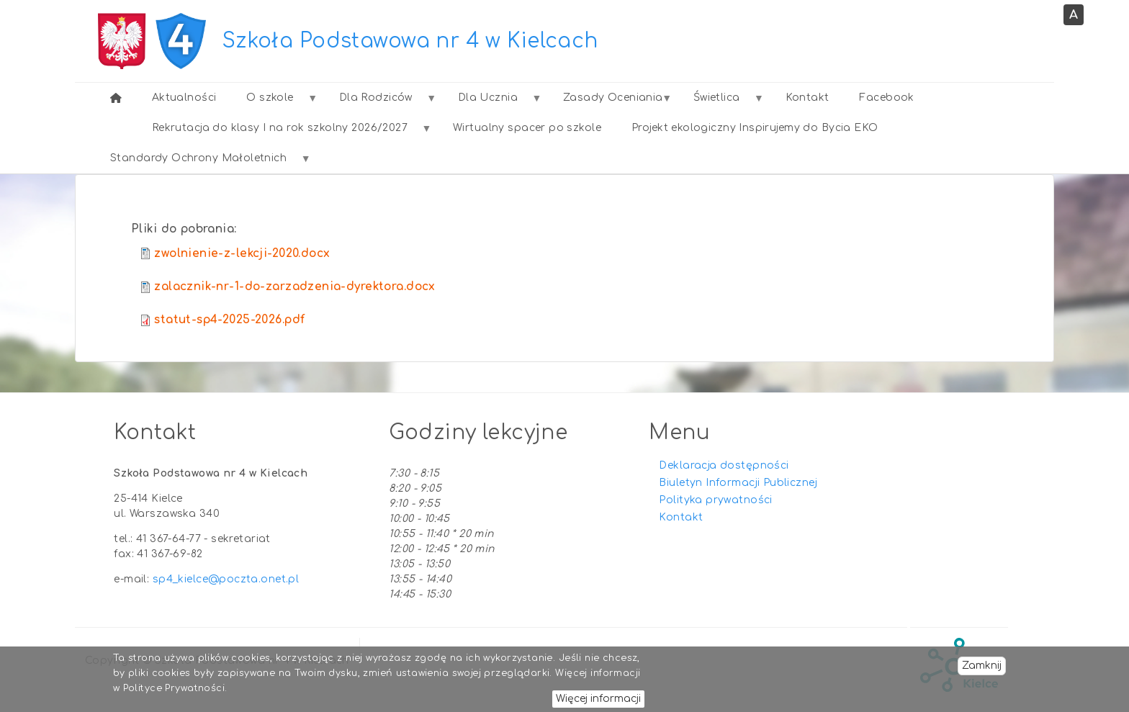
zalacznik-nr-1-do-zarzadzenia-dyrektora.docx (294, 286)
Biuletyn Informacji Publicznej (738, 482)
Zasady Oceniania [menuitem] (609, 102)
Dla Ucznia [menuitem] (492, 102)
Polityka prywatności (715, 500)
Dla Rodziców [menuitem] (380, 102)
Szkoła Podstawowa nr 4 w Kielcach (410, 41)
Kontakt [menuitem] (807, 97)
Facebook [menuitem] (886, 97)
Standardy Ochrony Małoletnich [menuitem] (202, 163)
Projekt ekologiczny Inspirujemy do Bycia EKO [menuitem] (754, 127)
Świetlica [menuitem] (720, 102)
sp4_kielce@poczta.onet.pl (226, 579)
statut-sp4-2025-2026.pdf (229, 319)
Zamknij (982, 666)
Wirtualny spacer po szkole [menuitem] (527, 127)
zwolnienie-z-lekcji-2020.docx (242, 253)
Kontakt (681, 517)
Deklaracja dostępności (723, 465)
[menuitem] (116, 98)
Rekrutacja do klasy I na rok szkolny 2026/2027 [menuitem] (284, 132)
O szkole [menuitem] (273, 102)
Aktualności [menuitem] (184, 97)
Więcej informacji (598, 699)
